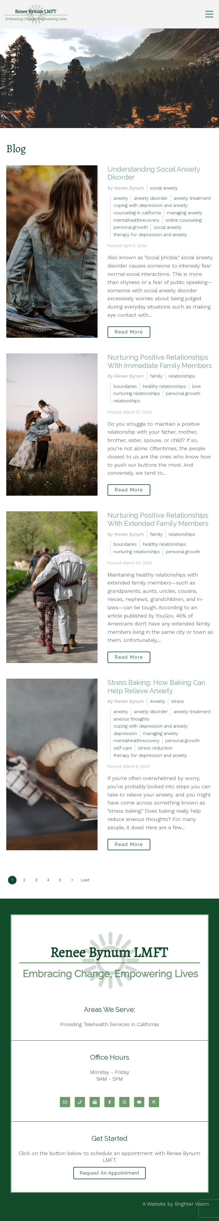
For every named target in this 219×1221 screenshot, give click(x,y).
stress (177, 701)
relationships (182, 376)
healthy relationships (164, 386)
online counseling (183, 220)
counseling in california (137, 212)
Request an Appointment (109, 1173)
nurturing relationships (136, 393)
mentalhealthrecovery (136, 220)
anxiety (120, 198)
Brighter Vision (192, 1204)
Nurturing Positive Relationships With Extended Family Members (158, 519)
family (156, 376)
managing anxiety (184, 212)
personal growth (130, 227)
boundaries (125, 386)
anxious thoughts (131, 719)
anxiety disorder (151, 198)
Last (85, 880)
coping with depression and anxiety (150, 205)
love (196, 386)
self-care (122, 748)
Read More (129, 332)
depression (125, 733)
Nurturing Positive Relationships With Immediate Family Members (160, 361)
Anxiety (157, 701)
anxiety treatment (192, 198)
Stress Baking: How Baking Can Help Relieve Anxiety (156, 686)
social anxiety (164, 188)
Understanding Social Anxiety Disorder (154, 173)
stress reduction (155, 748)
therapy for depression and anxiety (150, 234)
